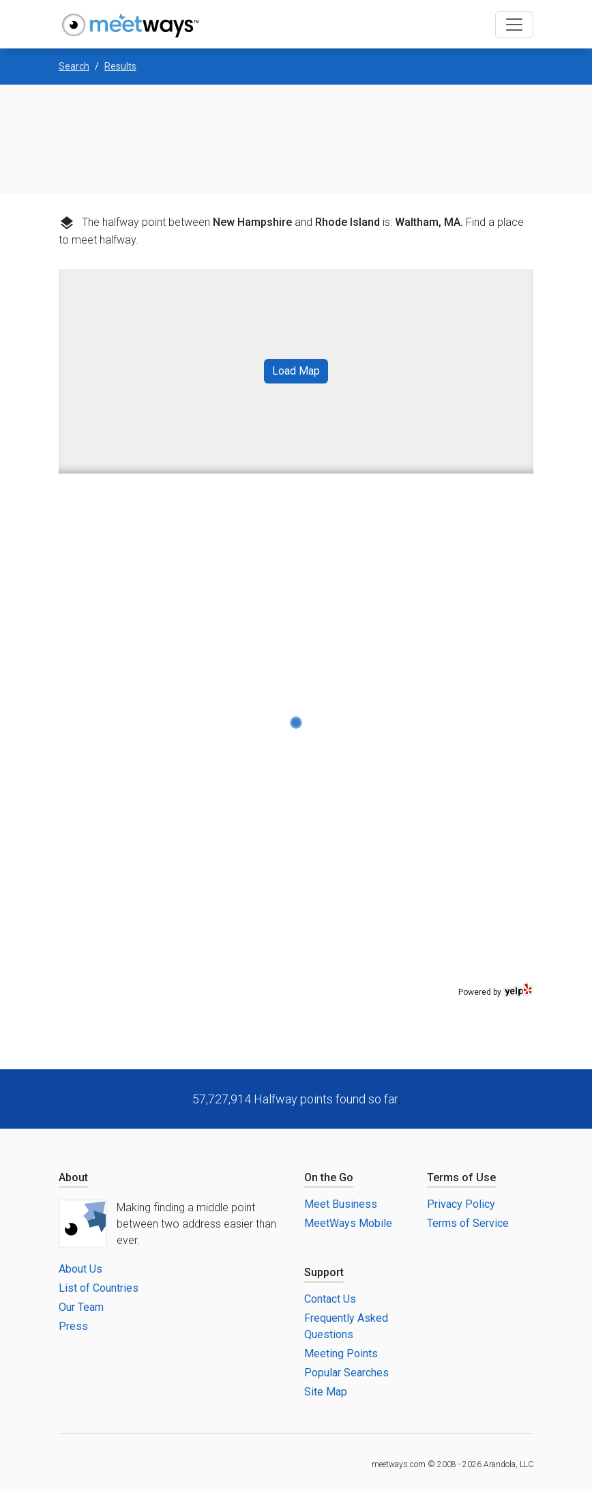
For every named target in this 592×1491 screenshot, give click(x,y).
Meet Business (340, 1204)
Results (120, 66)
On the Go (328, 1177)
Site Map (325, 1391)
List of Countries (98, 1288)
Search (74, 66)
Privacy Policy (461, 1204)
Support (324, 1272)
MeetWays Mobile (348, 1223)
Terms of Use (461, 1177)
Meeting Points (341, 1353)
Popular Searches (346, 1372)
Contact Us (330, 1298)
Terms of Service (468, 1223)
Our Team (81, 1307)
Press (73, 1326)
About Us (80, 1268)
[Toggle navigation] (514, 24)
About (73, 1177)
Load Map (296, 370)
